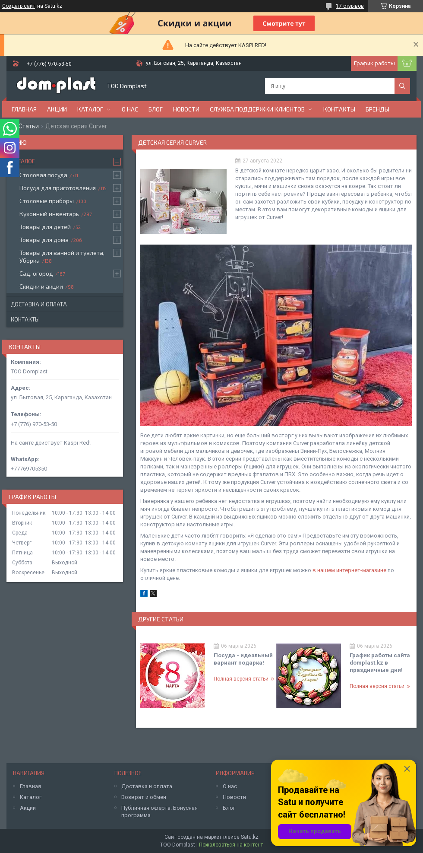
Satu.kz (250, 837)
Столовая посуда (43, 174)
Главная (24, 109)
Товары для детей (45, 226)
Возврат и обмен (143, 797)
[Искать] (402, 86)
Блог (155, 109)
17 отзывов (350, 6)
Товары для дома (44, 239)
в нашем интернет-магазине (349, 570)
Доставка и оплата (39, 304)
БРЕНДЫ (377, 109)
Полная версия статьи (241, 678)
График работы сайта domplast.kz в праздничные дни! (380, 662)
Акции (57, 109)
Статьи (29, 126)
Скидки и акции (41, 286)
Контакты (339, 109)
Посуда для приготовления (57, 187)
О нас (130, 109)
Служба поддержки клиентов (257, 109)
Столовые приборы (46, 200)
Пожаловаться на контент (231, 845)
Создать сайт (18, 6)
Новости (186, 109)
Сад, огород (36, 273)
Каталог (90, 109)
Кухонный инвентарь (49, 213)
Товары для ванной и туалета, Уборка (61, 256)
